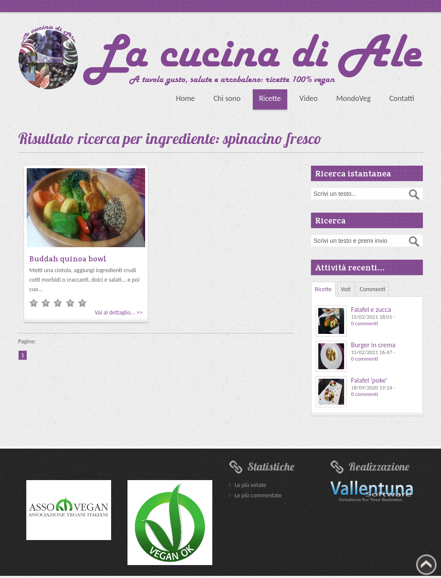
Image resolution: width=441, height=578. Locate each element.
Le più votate (250, 485)
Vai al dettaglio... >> (119, 312)
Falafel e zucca (371, 309)
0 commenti (364, 323)
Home (185, 98)
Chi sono (227, 98)
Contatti (401, 98)
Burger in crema (373, 345)
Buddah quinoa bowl (67, 259)
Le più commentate (258, 495)
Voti (346, 289)
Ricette (270, 98)
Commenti (372, 289)
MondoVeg (353, 98)
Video (308, 98)
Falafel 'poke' (369, 380)
